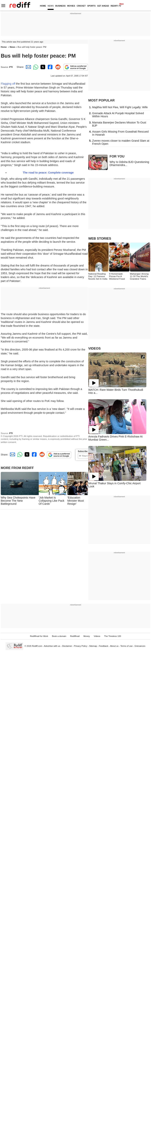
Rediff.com (37, 646)
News (12, 47)
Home (4, 47)
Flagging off (8, 83)
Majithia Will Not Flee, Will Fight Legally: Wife (120, 107)
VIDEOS (94, 348)
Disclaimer (67, 646)
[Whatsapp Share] (35, 67)
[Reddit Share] (57, 67)
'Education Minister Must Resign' (75, 500)
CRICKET (81, 6)
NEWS (51, 6)
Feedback (103, 646)
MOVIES (71, 6)
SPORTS (91, 6)
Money (86, 636)
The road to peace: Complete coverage (48, 172)
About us (114, 646)
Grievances (140, 646)
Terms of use (126, 646)
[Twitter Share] (42, 67)
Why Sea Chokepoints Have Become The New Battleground (18, 500)
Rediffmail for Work (39, 636)
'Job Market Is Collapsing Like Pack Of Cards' (51, 500)
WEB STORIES (99, 238)
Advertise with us (52, 646)
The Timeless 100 (112, 636)
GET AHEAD (103, 6)
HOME (43, 6)
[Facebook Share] (49, 67)
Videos (97, 636)
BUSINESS (60, 6)
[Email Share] (27, 67)
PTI (11, 67)
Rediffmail (75, 636)
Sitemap (93, 646)
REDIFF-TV (116, 6)
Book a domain (59, 636)
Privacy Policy (80, 646)
